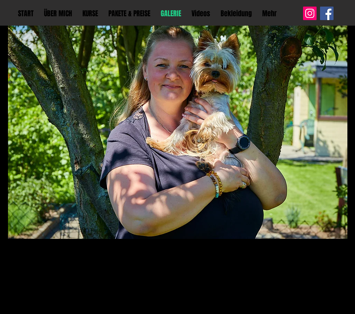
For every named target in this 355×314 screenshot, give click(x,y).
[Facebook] (327, 13)
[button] (177, 132)
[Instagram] (310, 13)
